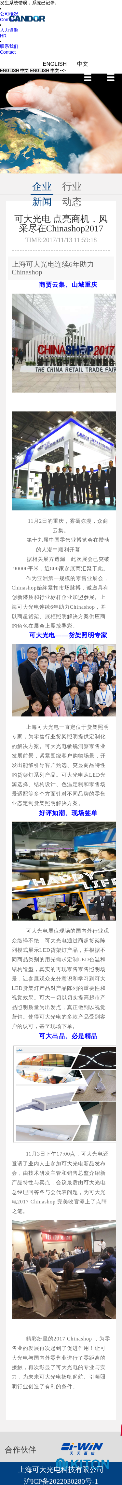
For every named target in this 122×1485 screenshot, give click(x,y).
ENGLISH (55, 64)
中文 (82, 64)
